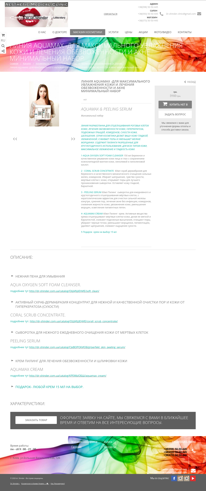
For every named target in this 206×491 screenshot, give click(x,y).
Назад (190, 82)
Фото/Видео (162, 32)
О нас (42, 32)
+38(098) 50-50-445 (148, 7)
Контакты (185, 32)
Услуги (113, 32)
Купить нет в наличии (175, 104)
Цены (128, 32)
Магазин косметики (87, 32)
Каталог (27, 63)
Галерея (76, 447)
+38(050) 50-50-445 (148, 13)
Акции (143, 32)
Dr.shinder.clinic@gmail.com (181, 13)
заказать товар (36, 420)
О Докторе (59, 32)
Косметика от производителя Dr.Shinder (56, 63)
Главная (14, 63)
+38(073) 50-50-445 (148, 20)
